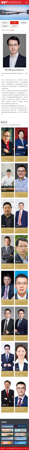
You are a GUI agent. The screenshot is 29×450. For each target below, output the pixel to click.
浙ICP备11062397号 (23, 448)
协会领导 (12, 30)
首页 (8, 30)
